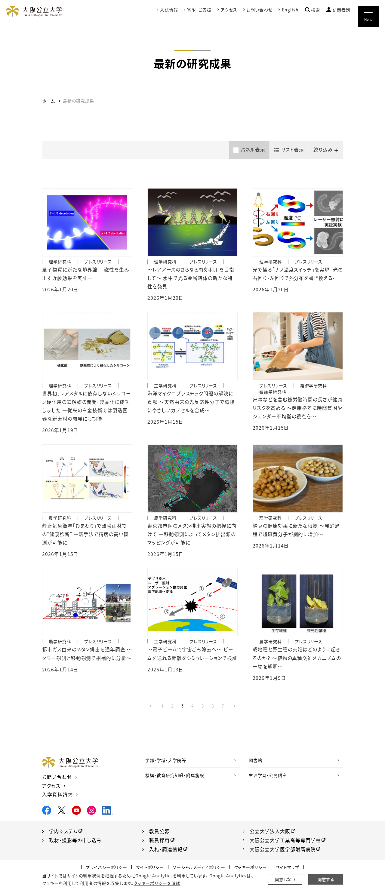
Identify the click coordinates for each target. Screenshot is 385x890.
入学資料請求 (57, 797)
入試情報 (169, 10)
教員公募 (159, 833)
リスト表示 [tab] (291, 149)
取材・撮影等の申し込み (75, 842)
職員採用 (159, 842)
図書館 (255, 763)
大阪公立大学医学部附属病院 (283, 851)
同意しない (285, 879)
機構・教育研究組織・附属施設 (174, 778)
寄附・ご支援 (199, 10)
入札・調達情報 (166, 851)
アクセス (229, 10)
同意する (326, 879)
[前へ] (150, 709)
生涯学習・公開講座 (268, 778)
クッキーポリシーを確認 (157, 883)
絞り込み (322, 149)
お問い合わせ (259, 10)
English (290, 10)
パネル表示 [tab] (250, 149)
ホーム (48, 101)
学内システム (63, 833)
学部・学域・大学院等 (165, 763)
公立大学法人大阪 (270, 833)
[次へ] (234, 709)
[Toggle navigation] (368, 16)
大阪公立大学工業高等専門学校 (285, 842)
